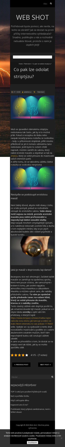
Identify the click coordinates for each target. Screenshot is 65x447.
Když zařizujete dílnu (20, 400)
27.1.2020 (16, 92)
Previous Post (21, 364)
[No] (61, 438)
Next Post (45, 364)
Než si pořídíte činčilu (20, 396)
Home (21, 64)
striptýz (14, 155)
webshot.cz (27, 92)
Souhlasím (32, 442)
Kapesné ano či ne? (19, 404)
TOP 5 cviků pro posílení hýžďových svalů (29, 391)
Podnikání (27, 64)
